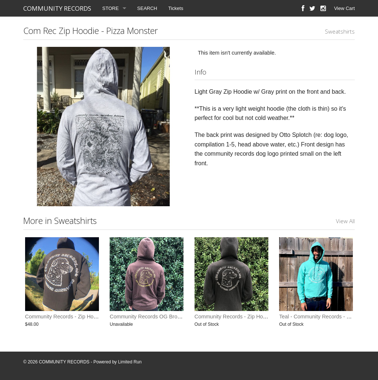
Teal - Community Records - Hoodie (321, 316)
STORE (110, 8)
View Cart (344, 8)
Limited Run (130, 362)
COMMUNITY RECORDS (57, 8)
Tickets (175, 8)
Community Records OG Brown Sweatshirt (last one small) (179, 316)
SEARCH (147, 8)
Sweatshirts (340, 31)
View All (345, 221)
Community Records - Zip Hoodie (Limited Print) (81, 316)
